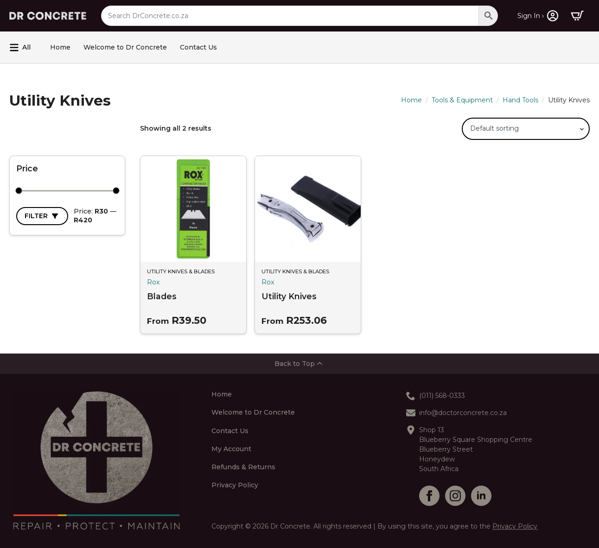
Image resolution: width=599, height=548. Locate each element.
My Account (231, 449)
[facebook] (429, 495)
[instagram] (455, 495)
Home (60, 47)
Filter (36, 216)
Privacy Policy (234, 485)
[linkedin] (481, 495)
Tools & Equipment (462, 100)
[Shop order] (526, 129)
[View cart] (577, 15)
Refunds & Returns (243, 467)
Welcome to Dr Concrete (125, 47)
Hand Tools (520, 100)
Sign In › (530, 16)
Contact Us (198, 47)
